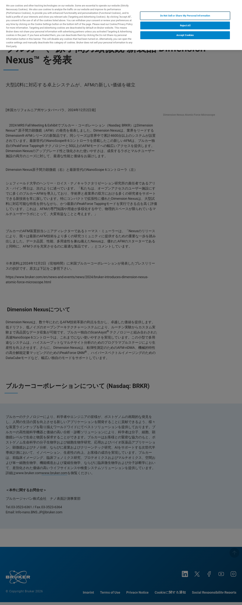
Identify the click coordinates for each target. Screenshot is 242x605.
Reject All (185, 25)
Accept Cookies (185, 35)
